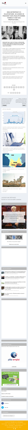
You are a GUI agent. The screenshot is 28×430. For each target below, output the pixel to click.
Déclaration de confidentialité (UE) (12, 427)
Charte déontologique (11, 423)
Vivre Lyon (6, 425)
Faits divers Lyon (16, 290)
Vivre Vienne (24, 423)
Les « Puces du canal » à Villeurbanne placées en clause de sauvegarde (14, 294)
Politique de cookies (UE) (18, 425)
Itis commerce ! (20, 422)
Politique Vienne (17, 284)
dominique (9, 21)
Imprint (20, 427)
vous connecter (8, 199)
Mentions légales (4, 423)
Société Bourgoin (19, 21)
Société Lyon (16, 273)
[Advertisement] (10, 258)
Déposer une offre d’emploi (6, 393)
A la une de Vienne (11, 284)
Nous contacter (4, 390)
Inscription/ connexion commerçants (7, 396)
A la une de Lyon (11, 273)
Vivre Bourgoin (11, 425)
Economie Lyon (16, 295)
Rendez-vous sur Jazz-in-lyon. (14, 244)
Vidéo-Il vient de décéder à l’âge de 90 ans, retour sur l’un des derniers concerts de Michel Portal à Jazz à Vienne (14, 216)
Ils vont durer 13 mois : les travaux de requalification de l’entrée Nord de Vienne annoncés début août (15, 282)
